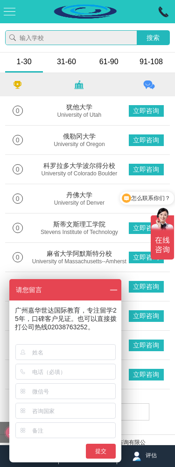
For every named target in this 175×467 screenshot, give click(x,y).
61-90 (109, 62)
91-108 (151, 62)
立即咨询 (146, 110)
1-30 (24, 62)
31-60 (66, 62)
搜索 (153, 37)
